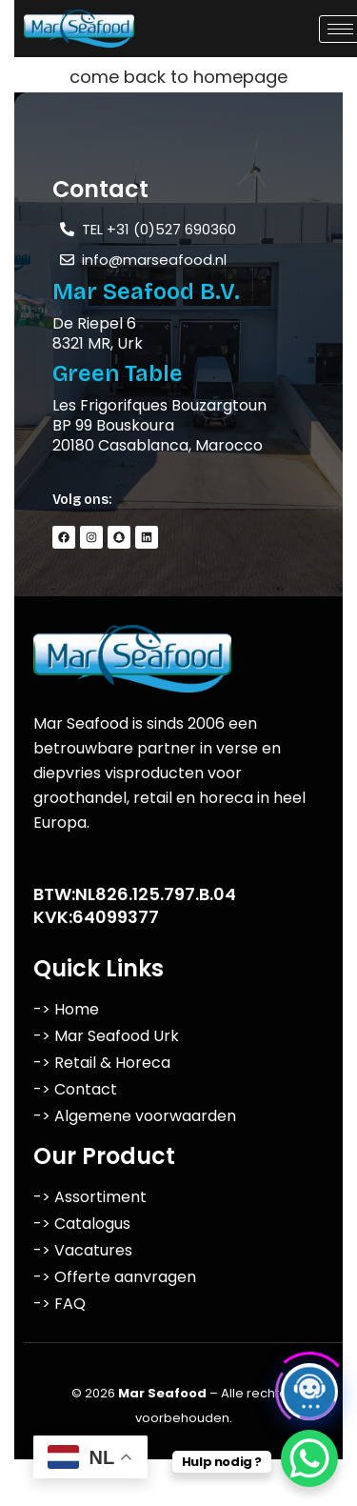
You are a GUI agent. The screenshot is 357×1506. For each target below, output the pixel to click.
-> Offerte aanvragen (114, 1277)
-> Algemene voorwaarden (134, 1116)
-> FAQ (59, 1304)
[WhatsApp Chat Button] (309, 1458)
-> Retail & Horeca (101, 1063)
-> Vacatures (82, 1250)
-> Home (66, 1009)
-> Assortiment (90, 1197)
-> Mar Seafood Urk (106, 1036)
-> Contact (75, 1089)
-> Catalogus (81, 1224)
